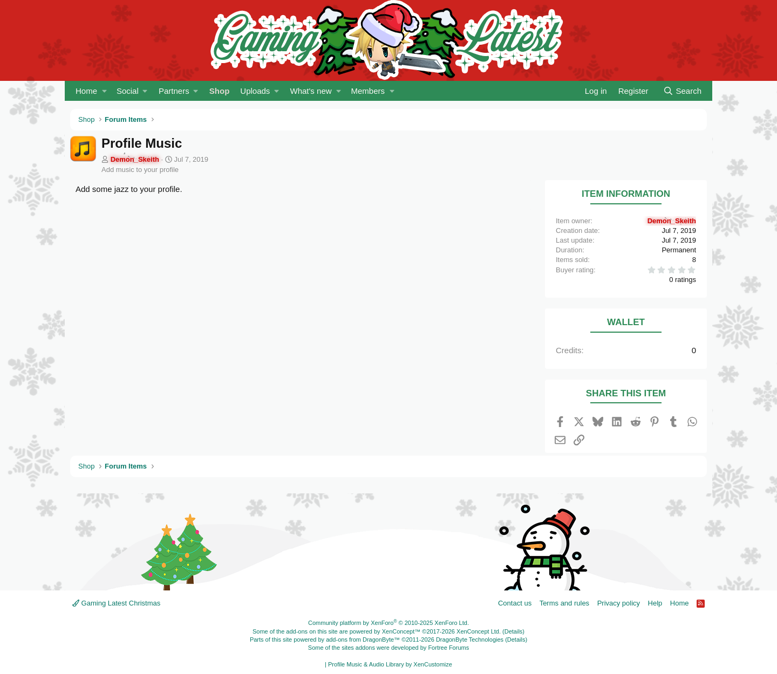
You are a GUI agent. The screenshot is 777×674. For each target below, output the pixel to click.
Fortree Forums (448, 647)
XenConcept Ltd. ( (480, 631)
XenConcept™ (401, 631)
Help (655, 603)
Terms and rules (564, 603)
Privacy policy (618, 603)
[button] (104, 91)
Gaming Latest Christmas (116, 603)
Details (514, 631)
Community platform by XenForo (388, 623)
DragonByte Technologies (469, 639)
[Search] (682, 91)
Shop (219, 90)
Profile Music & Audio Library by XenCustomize (390, 664)
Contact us (514, 603)
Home (86, 90)
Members (368, 90)
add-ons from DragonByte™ (363, 639)
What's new (311, 90)
